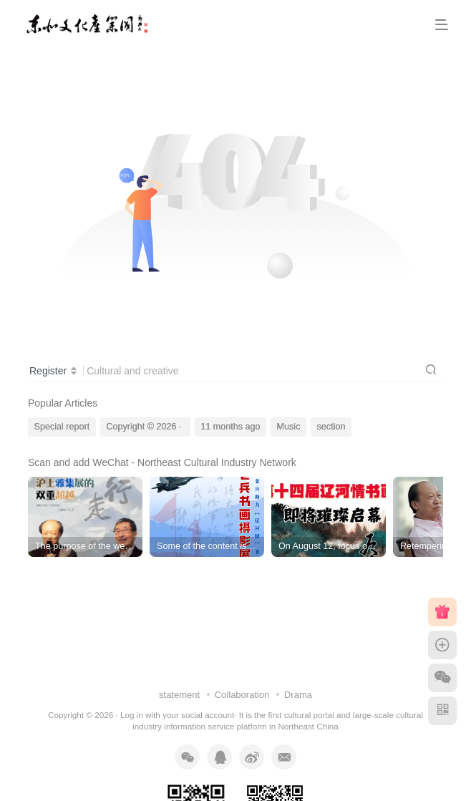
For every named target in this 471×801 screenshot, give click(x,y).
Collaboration (242, 694)
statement (179, 694)
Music (289, 427)
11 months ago (230, 427)
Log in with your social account (177, 714)
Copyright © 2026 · (145, 427)
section (331, 427)
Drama (298, 694)
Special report (62, 427)
